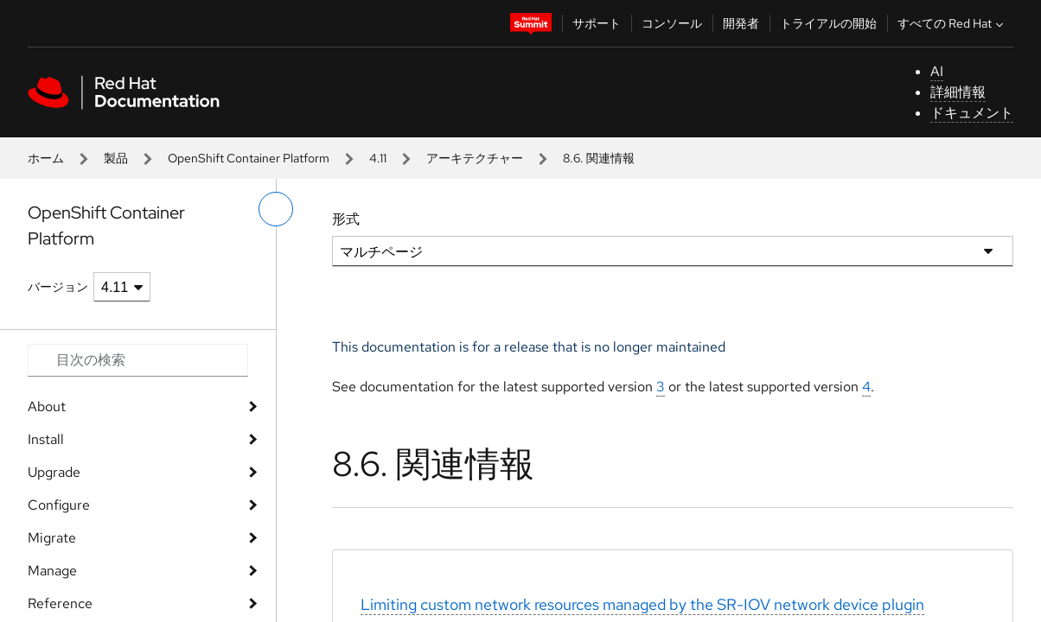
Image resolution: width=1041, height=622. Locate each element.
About (47, 406)
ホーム (46, 158)
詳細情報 (958, 92)
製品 (116, 158)
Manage (52, 571)
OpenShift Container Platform (248, 158)
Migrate (52, 538)
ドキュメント (971, 113)
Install (46, 439)
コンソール (672, 23)
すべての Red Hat (952, 23)
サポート (596, 23)
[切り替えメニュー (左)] (276, 209)
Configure (59, 505)
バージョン (58, 287)
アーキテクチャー (474, 158)
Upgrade (54, 472)
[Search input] (138, 360)
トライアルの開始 (828, 23)
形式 (346, 219)
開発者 (741, 23)
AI (936, 71)
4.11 (377, 158)
